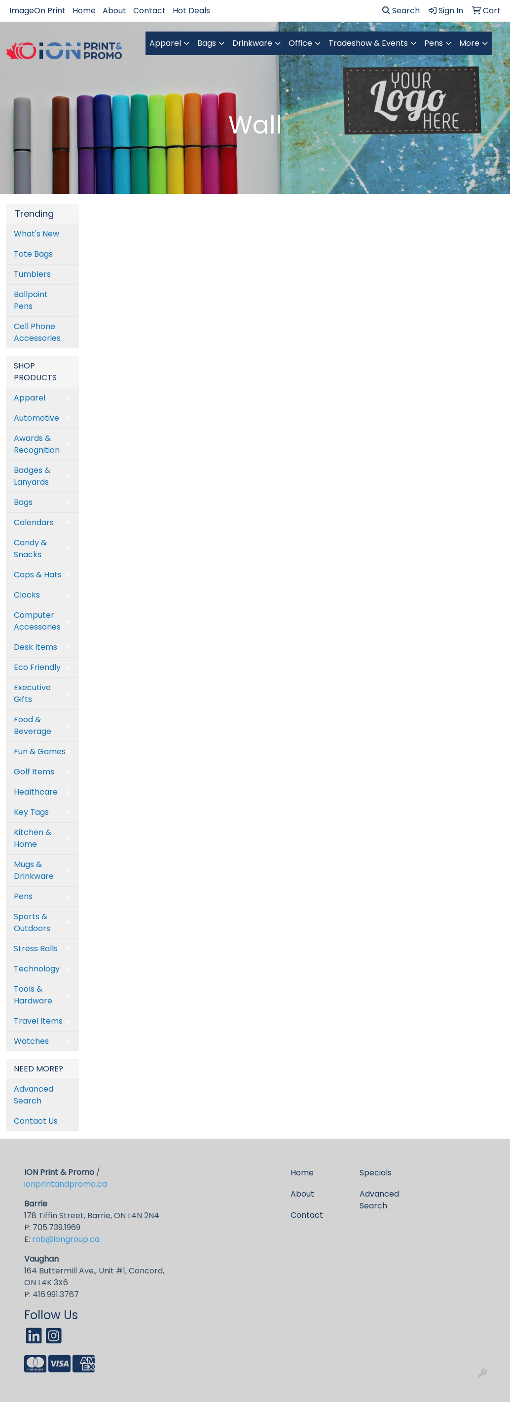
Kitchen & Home (32, 838)
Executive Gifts (32, 693)
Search (401, 10)
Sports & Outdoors (32, 922)
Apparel (165, 43)
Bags (206, 43)
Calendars (34, 522)
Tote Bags (33, 254)
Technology (37, 968)
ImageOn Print (37, 10)
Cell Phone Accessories (37, 332)
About (114, 10)
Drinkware (252, 43)
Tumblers (32, 274)
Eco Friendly (37, 667)
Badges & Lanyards (32, 476)
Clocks (27, 595)
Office (300, 43)
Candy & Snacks (30, 548)
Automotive (36, 418)
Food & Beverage (32, 725)
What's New (36, 233)
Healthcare (36, 792)
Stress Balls (36, 948)
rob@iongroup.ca (66, 1239)
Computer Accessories (37, 621)
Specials (376, 1172)
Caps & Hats (38, 574)
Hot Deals (191, 10)
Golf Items (34, 771)
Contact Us (36, 1121)
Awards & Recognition (37, 444)
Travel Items (38, 1021)
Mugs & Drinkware (34, 870)
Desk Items (35, 647)
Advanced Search (33, 1094)
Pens (433, 43)
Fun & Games (40, 751)
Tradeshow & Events (368, 43)
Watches (31, 1041)
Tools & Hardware (33, 994)
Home (84, 10)
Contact (149, 10)
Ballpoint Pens (31, 300)
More (469, 43)
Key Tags (31, 812)
